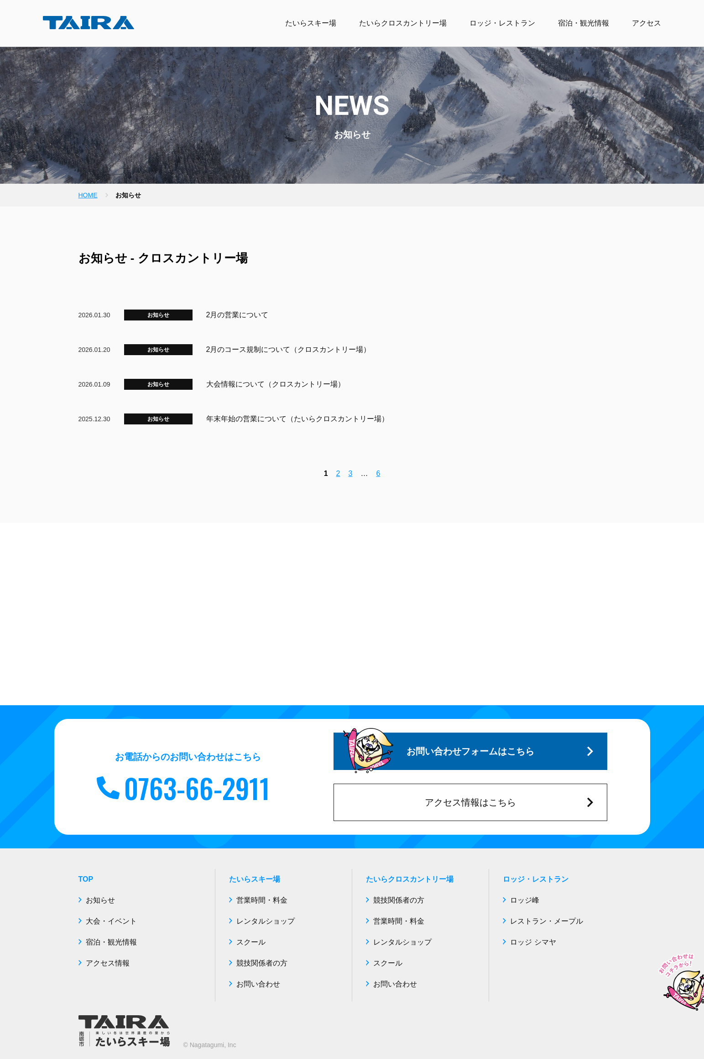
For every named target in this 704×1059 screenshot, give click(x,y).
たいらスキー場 (310, 23)
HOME (88, 195)
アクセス (646, 23)
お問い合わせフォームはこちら (468, 751)
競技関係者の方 (261, 963)
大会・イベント (111, 921)
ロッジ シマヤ (533, 942)
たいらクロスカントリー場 (403, 23)
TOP (86, 879)
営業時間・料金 (261, 900)
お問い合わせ (258, 984)
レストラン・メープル (546, 921)
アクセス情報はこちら (509, 802)
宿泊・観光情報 (583, 23)
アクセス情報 (108, 963)
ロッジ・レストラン (502, 23)
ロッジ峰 (524, 900)
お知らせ (158, 315)
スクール (251, 942)
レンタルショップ (265, 921)
